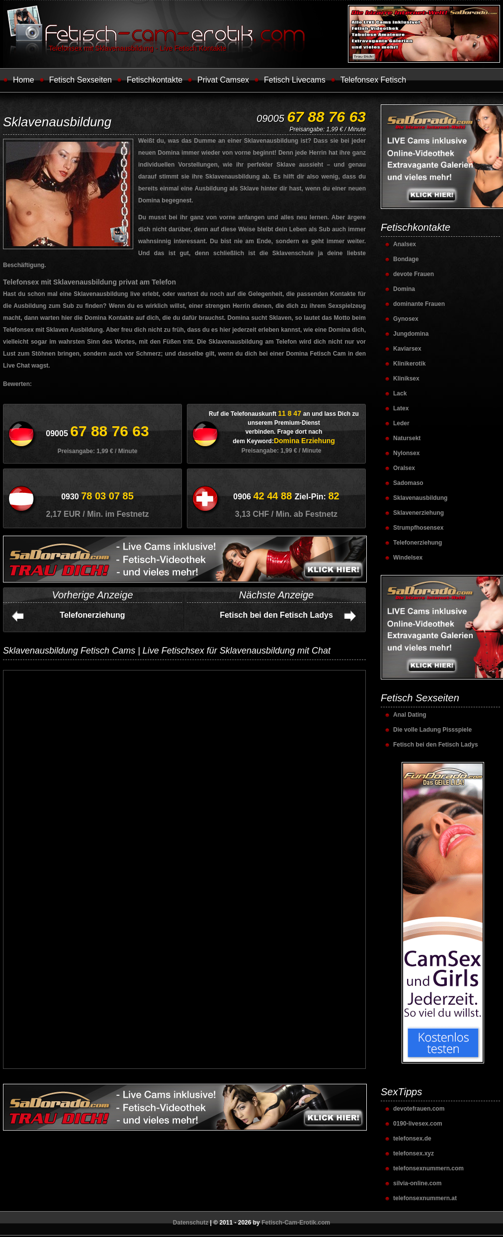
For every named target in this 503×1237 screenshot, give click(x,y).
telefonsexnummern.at (425, 1198)
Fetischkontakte (154, 80)
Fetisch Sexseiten (80, 80)
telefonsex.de (412, 1138)
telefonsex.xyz (413, 1153)
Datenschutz (190, 1222)
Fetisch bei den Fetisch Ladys (276, 615)
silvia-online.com (417, 1183)
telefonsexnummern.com (428, 1168)
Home (23, 80)
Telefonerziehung (92, 615)
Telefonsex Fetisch (373, 80)
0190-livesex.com (417, 1123)
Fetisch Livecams (295, 80)
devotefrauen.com (418, 1108)
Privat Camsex (223, 80)
